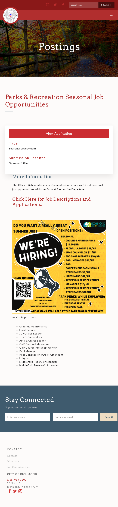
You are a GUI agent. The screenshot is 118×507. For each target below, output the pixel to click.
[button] (111, 15)
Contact (12, 455)
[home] (9, 14)
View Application (59, 133)
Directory (13, 461)
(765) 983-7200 (16, 479)
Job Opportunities (18, 466)
